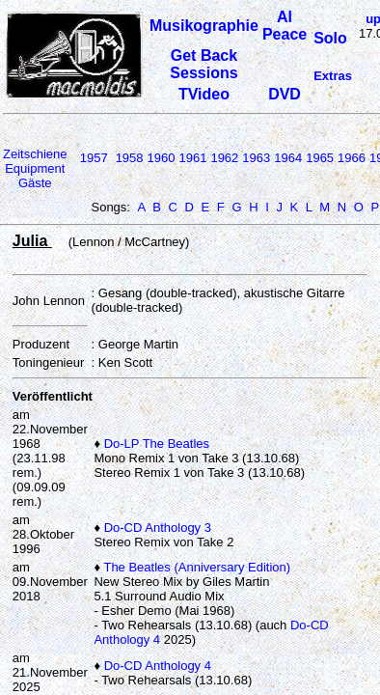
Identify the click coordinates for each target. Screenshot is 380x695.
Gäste (35, 183)
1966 (352, 158)
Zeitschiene (35, 154)
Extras (332, 76)
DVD (284, 94)
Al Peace (284, 25)
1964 (288, 158)
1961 (192, 158)
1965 (320, 158)
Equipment (35, 168)
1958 (130, 158)
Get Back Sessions (203, 64)
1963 (256, 158)
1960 (162, 158)
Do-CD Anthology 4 (157, 665)
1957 (94, 158)
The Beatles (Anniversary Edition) (196, 567)
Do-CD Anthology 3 (157, 527)
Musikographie (203, 25)
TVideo (204, 94)
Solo (330, 38)
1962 (224, 158)
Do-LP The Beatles (156, 443)
